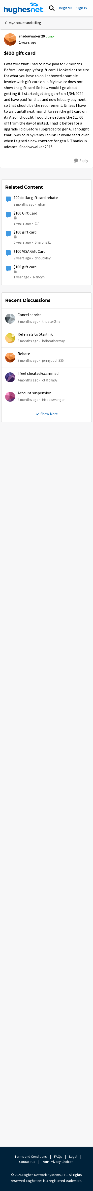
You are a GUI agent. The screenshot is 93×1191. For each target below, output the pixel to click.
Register (65, 8)
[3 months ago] (28, 1032)
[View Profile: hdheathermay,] (10, 1049)
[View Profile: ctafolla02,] (10, 1088)
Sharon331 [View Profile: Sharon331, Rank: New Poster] (43, 953)
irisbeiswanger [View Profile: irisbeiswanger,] (53, 1110)
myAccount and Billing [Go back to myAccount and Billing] (22, 22)
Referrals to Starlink (35, 1045)
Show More (23, 426)
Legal (73, 1156)
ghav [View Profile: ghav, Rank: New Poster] (42, 915)
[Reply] (81, 160)
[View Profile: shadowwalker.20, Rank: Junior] (10, 39)
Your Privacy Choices (58, 1161)
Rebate (24, 1064)
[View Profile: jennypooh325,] (10, 1068)
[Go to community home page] (24, 8)
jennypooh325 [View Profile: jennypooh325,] (53, 1071)
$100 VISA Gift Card (29, 962)
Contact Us (27, 1161)
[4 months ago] (28, 1091)
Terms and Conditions (31, 1156)
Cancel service (29, 1025)
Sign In (81, 8)
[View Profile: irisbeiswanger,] (10, 1108)
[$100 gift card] (26, 196)
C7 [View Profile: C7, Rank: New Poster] (37, 934)
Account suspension (34, 1103)
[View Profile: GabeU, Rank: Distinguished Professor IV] (10, 193)
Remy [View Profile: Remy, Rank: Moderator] (22, 440)
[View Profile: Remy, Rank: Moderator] (10, 443)
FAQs (58, 1156)
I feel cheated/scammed (38, 1084)
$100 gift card (25, 943)
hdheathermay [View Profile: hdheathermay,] (53, 1051)
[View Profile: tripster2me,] (10, 1029)
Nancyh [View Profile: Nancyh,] (39, 988)
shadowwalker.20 (23, 204)
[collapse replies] (46, 186)
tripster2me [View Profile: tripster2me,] (51, 1032)
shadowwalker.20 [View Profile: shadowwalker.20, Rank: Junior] (32, 36)
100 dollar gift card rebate (36, 908)
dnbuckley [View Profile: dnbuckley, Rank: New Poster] (43, 968)
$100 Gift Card (25, 924)
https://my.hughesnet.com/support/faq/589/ (43, 507)
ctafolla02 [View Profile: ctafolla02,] (49, 1090)
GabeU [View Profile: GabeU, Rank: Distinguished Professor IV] (23, 190)
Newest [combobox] (78, 176)
